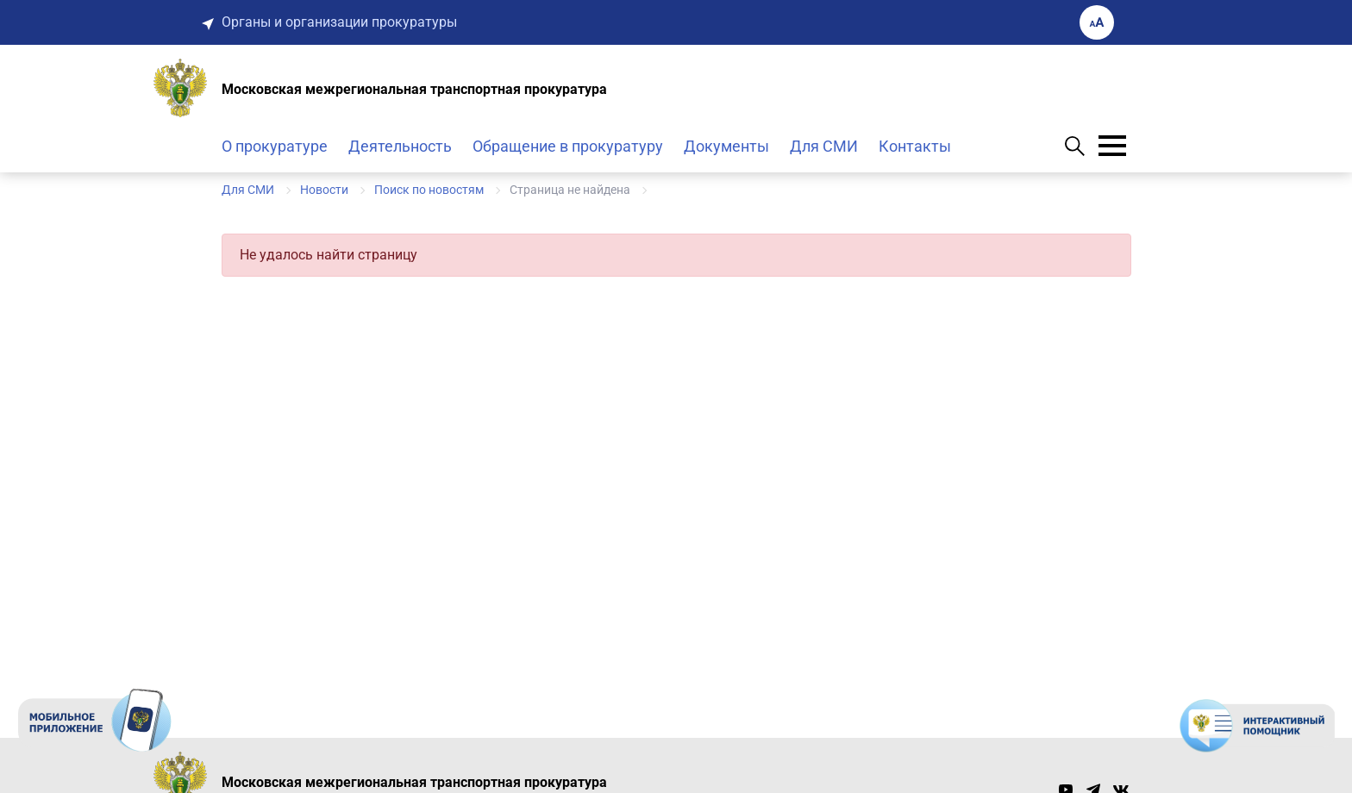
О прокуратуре (275, 146)
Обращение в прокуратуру (568, 146)
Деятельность (400, 146)
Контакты (915, 146)
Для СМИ (824, 146)
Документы (726, 146)
